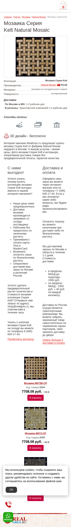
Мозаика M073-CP (35, 433)
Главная (8, 17)
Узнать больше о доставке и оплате (53, 341)
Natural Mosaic (39, 17)
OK (11, 489)
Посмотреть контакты (21, 339)
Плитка (16, 17)
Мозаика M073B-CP (35, 383)
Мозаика (26, 17)
